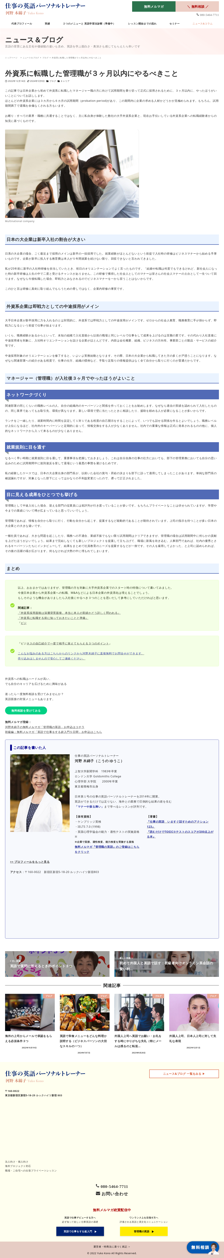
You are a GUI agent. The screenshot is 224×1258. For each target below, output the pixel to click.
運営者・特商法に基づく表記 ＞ (112, 1246)
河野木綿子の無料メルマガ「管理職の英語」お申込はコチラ (45, 727)
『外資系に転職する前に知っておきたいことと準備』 (53, 618)
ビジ (24, 623)
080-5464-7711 (209, 14)
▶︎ (184, 1074)
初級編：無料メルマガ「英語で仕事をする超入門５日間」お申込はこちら (53, 732)
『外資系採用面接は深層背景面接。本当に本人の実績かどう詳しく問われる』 (69, 613)
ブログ (52, 81)
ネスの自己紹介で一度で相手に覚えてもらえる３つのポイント (68, 643)
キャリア (65, 81)
